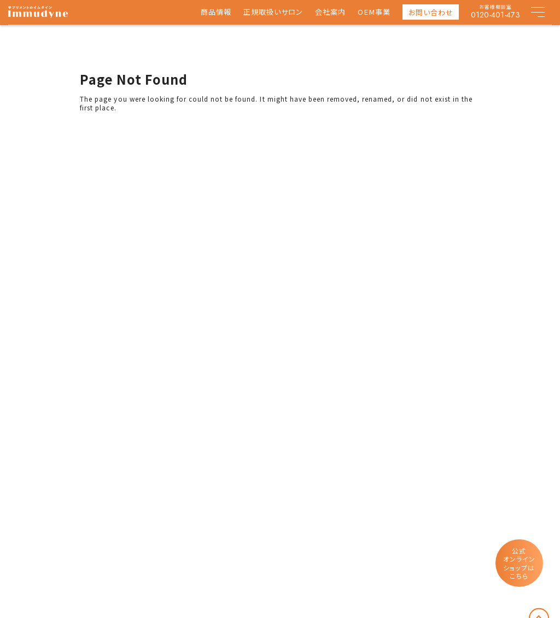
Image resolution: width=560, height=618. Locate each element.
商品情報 (216, 12)
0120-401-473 (495, 15)
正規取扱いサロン (273, 12)
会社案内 (330, 12)
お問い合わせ (431, 12)
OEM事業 (374, 12)
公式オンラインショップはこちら (519, 563)
